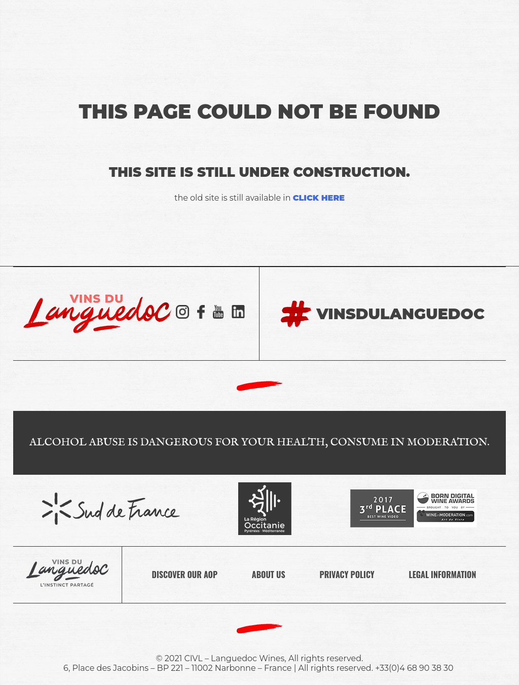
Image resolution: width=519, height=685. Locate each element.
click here (319, 198)
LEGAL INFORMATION (442, 574)
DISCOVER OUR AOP (185, 574)
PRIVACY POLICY (347, 574)
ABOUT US (268, 574)
